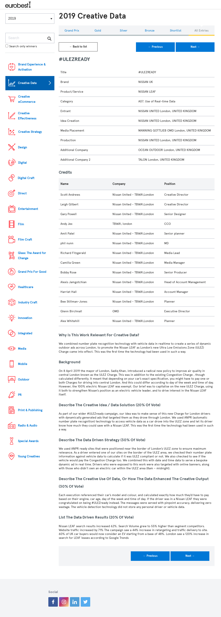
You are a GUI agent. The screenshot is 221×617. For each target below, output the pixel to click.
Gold (98, 30)
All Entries (201, 30)
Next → (195, 47)
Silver (123, 30)
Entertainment (28, 209)
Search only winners (21, 46)
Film (21, 224)
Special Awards (28, 441)
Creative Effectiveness (27, 115)
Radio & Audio (27, 425)
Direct (22, 193)
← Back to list (78, 46)
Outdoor (23, 379)
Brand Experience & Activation (32, 67)
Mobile (22, 364)
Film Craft (25, 239)
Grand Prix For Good (32, 272)
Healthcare (25, 287)
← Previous (155, 47)
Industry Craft (27, 302)
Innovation (25, 318)
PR (20, 395)
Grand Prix (72, 30)
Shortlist (175, 30)
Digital (22, 163)
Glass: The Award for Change (32, 255)
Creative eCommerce (26, 99)
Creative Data (27, 83)
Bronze (150, 30)
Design (22, 147)
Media (22, 349)
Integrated (25, 333)
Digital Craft (26, 178)
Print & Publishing (30, 410)
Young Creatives (29, 456)
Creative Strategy (30, 132)
